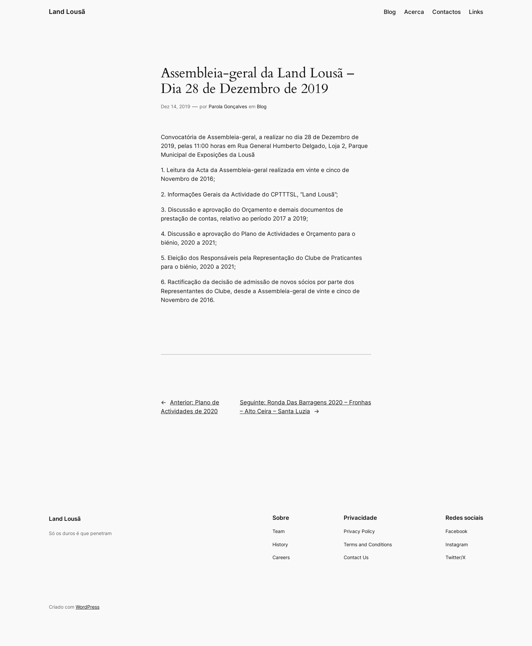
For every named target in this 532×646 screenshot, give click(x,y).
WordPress (87, 607)
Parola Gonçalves (228, 106)
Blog (262, 106)
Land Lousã (67, 11)
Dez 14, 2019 (175, 106)
